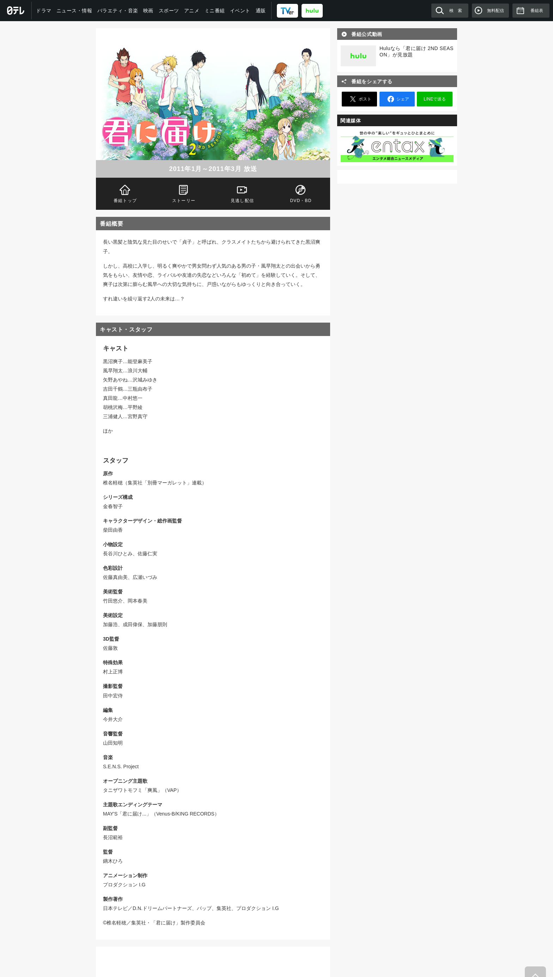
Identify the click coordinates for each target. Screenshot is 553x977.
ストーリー (183, 193)
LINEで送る (435, 99)
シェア (397, 99)
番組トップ (125, 193)
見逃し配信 (242, 193)
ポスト (359, 99)
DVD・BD (301, 193)
